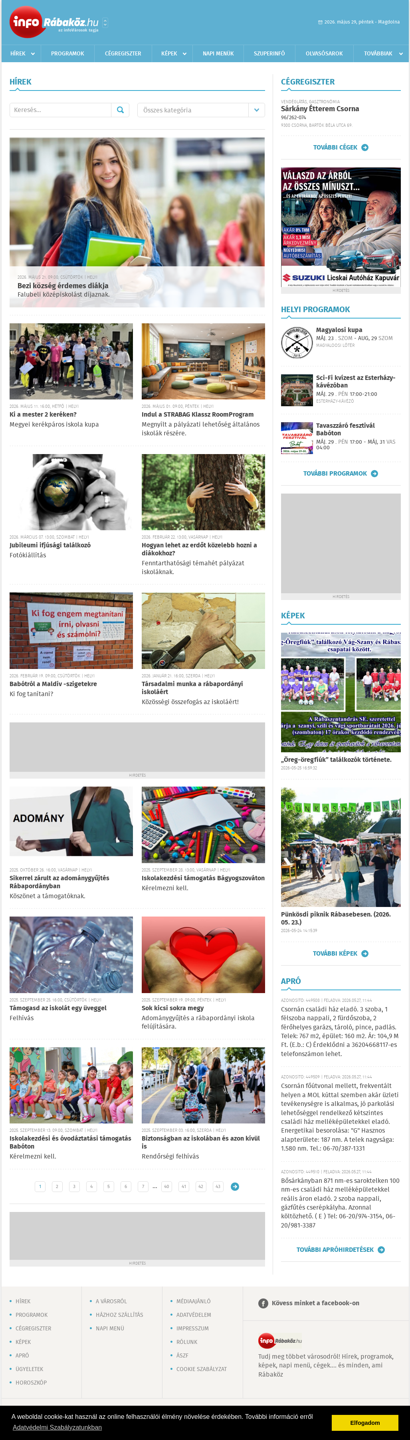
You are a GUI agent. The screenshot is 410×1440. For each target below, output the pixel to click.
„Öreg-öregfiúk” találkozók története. (336, 760)
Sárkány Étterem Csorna (320, 109)
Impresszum (192, 1328)
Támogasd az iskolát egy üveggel (58, 1008)
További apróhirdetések (335, 1249)
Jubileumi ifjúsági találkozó (50, 546)
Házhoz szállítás (119, 1315)
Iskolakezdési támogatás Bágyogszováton (203, 878)
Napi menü (110, 1328)
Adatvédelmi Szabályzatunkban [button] (57, 1427)
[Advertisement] (137, 746)
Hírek (18, 53)
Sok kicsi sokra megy (173, 1008)
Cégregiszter (123, 53)
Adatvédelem (193, 1315)
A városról (111, 1301)
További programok (335, 473)
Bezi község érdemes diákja (63, 286)
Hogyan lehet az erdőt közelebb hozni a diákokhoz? (199, 550)
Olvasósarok (324, 53)
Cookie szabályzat (201, 1369)
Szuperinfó (269, 53)
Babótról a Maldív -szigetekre (53, 684)
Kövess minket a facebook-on (315, 1303)
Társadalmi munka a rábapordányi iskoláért (192, 688)
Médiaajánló (193, 1301)
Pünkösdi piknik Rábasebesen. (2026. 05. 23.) (336, 919)
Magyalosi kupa (339, 330)
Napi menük (218, 53)
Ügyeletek (29, 1369)
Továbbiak (378, 53)
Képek (169, 53)
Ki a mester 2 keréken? (43, 415)
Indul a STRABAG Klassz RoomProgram (198, 415)
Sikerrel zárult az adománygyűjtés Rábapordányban (59, 882)
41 (184, 1186)
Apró (22, 1355)
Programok (67, 53)
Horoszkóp (31, 1383)
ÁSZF (182, 1355)
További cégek (335, 147)
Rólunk (186, 1342)
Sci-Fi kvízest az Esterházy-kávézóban (356, 382)
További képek (335, 953)
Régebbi (235, 1187)
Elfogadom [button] (365, 1423)
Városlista (105, 23)
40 (166, 1186)
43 (218, 1186)
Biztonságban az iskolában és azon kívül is (201, 1143)
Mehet (120, 110)
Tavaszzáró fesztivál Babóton (345, 430)
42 (200, 1186)
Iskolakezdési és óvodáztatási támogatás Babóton (70, 1143)
